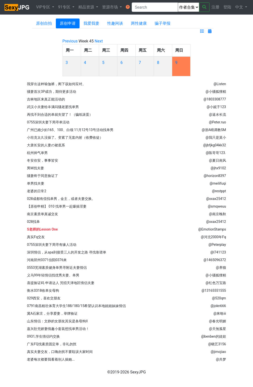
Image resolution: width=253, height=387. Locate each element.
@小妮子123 (216, 107)
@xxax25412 (216, 199)
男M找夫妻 (35, 168)
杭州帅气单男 (37, 153)
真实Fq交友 (36, 237)
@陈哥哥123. (216, 153)
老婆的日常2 (36, 191)
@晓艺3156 (217, 344)
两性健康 (139, 23)
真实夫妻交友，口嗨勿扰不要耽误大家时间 (60, 352)
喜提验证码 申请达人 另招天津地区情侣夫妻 (60, 283)
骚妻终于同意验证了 (42, 176)
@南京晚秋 (217, 214)
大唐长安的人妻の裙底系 (46, 145)
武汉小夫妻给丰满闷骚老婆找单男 (53, 107)
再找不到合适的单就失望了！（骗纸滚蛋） (60, 114)
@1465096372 (214, 260)
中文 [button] (239, 7)
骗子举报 (162, 23)
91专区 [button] (64, 7)
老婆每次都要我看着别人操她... (51, 359)
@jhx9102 (218, 168)
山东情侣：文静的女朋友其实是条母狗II (57, 321)
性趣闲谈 (115, 23)
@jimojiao (218, 352)
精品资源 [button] (86, 7)
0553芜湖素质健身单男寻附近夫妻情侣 (56, 268)
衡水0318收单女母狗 (43, 290)
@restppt (219, 191)
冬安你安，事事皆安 (42, 160)
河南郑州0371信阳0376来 (47, 260)
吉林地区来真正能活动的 (46, 99)
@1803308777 (214, 99)
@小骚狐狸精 (216, 92)
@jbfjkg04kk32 (214, 145)
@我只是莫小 (216, 137)
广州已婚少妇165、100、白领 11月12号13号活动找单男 (70, 130)
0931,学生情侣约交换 (43, 336)
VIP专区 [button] (43, 7)
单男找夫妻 (35, 183)
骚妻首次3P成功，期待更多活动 (51, 92)
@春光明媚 (217, 321)
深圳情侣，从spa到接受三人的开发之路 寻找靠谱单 (66, 252)
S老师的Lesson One (42, 229)
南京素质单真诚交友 (42, 214)
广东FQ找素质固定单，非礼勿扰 (51, 344)
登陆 (227, 7)
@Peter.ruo (217, 122)
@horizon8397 (215, 176)
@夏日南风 (217, 160)
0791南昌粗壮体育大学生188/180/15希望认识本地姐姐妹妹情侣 (76, 306)
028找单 (33, 222)
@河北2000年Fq (213, 237)
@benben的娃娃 (213, 336)
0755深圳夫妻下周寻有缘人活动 (51, 245)
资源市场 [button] (110, 7)
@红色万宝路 (216, 283)
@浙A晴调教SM (214, 130)
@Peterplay (217, 245)
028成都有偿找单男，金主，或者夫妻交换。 (61, 199)
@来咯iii (219, 313)
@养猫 (221, 268)
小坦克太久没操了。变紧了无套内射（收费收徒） (65, 137)
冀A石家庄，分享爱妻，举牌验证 (52, 313)
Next (99, 41)
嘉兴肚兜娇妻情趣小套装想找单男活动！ (58, 329)
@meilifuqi (218, 183)
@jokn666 (218, 306)
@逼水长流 (217, 114)
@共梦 (221, 359)
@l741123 (218, 252)
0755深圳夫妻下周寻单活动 (48, 122)
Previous (70, 41)
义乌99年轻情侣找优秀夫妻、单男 (53, 275)
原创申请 (68, 23)
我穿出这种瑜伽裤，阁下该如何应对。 (56, 84)
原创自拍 (44, 23)
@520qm (219, 298)
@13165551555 (214, 290)
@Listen (219, 84)
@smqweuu (217, 206)
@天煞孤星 (217, 329)
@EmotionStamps (212, 229)
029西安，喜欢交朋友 (44, 298)
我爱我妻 (91, 23)
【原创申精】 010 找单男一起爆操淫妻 (56, 206)
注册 (215, 7)
